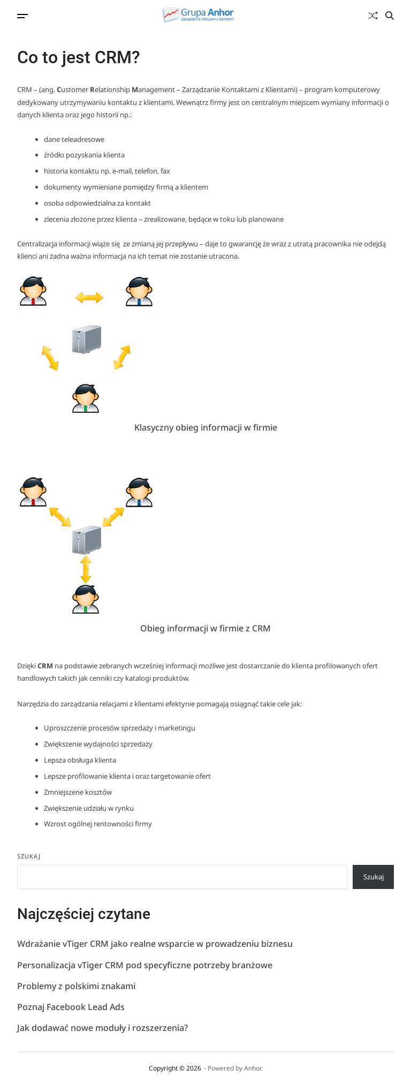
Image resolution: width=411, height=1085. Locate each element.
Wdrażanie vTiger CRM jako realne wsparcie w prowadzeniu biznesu (155, 944)
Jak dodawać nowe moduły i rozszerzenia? (102, 1028)
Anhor (252, 1068)
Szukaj (29, 856)
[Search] (389, 15)
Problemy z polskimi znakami (76, 986)
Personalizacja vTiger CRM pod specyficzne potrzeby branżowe (144, 965)
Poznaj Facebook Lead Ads (71, 1007)
